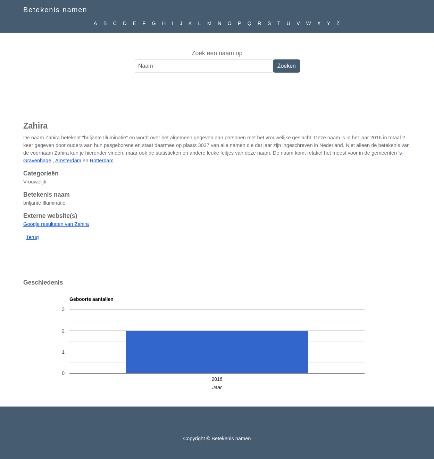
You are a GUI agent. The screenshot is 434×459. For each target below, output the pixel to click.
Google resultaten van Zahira (56, 224)
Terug (32, 237)
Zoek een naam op (217, 53)
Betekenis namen (55, 10)
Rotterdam (101, 160)
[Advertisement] (217, 100)
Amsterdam (68, 160)
